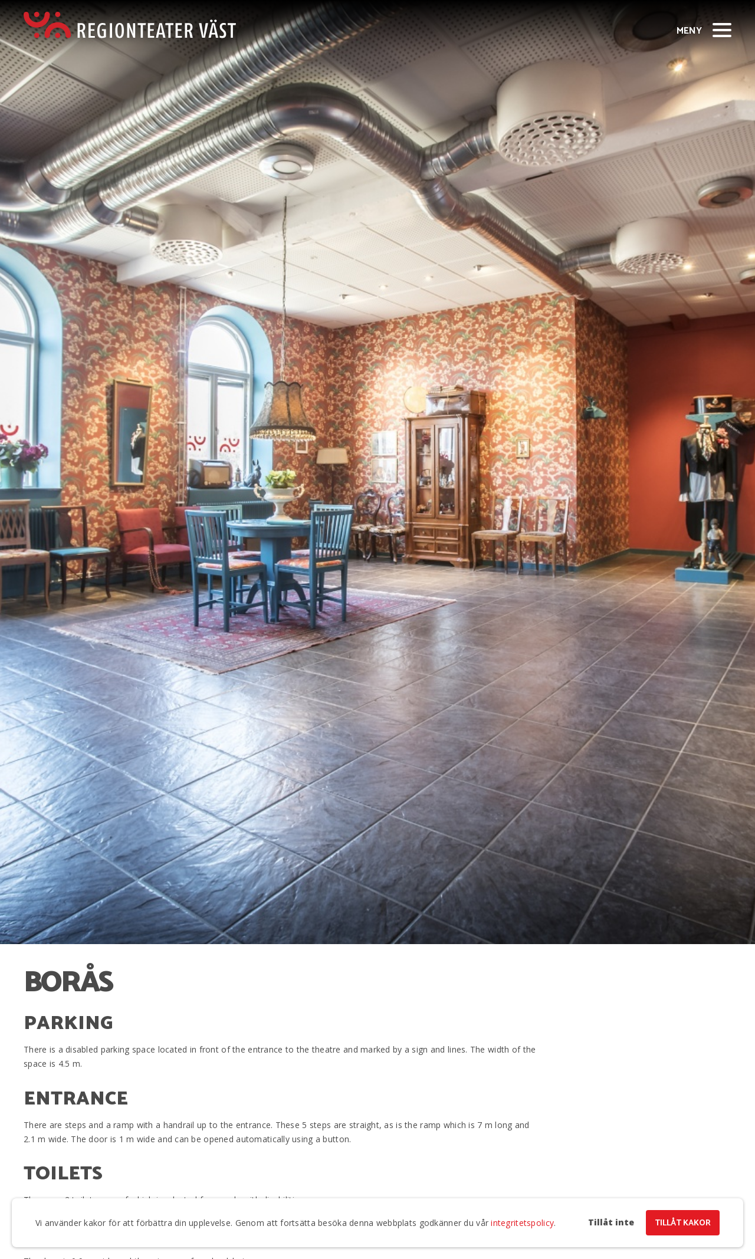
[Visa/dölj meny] (722, 29)
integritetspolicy (522, 1222)
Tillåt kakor (683, 1223)
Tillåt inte (611, 1222)
